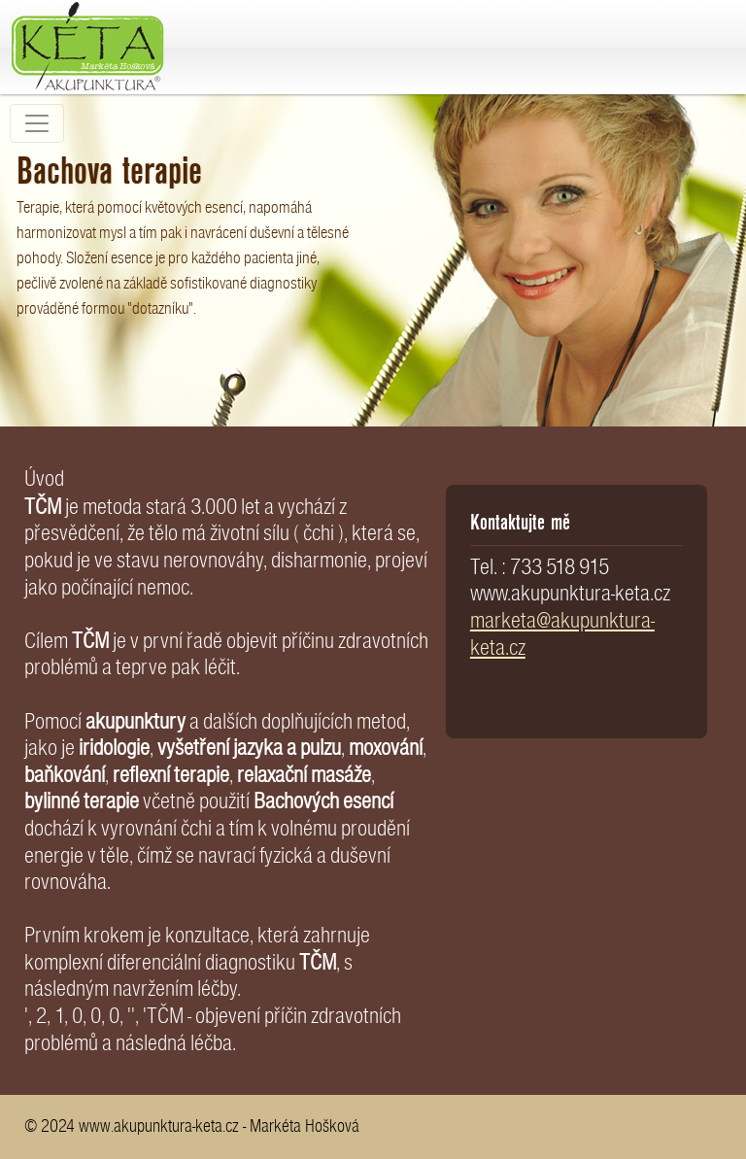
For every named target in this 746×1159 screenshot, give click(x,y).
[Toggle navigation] (37, 123)
